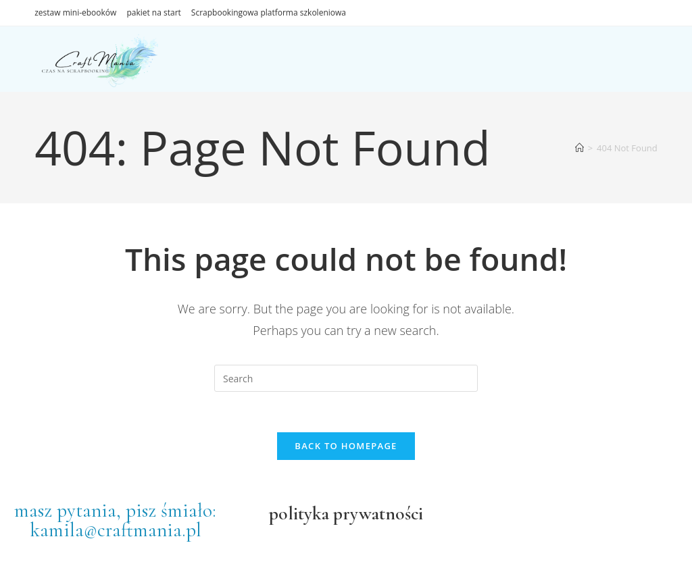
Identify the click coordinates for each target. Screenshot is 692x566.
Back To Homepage (346, 446)
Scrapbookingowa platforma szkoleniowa (268, 12)
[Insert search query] (346, 378)
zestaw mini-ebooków (75, 12)
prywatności (376, 513)
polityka (299, 513)
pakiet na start (153, 12)
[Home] (579, 148)
